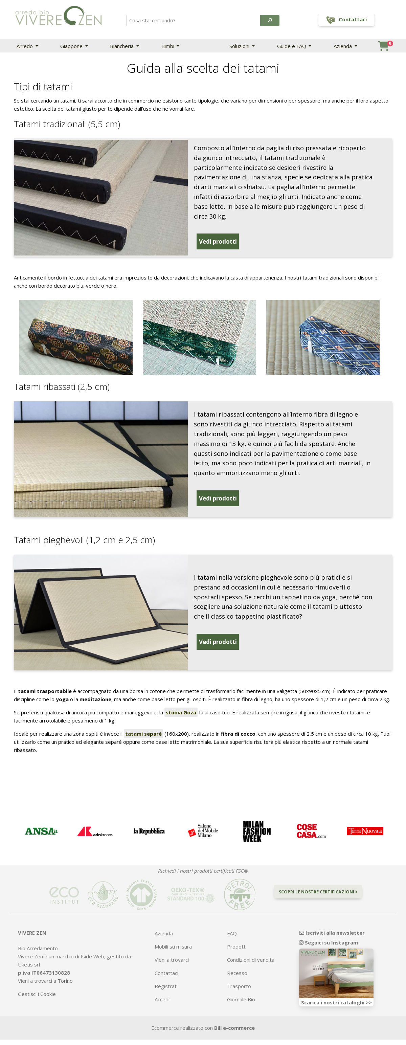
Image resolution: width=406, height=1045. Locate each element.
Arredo (25, 46)
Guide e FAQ (292, 46)
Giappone (72, 46)
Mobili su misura (173, 937)
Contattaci (166, 964)
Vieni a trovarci (172, 951)
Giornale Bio (241, 990)
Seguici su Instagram (328, 933)
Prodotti (237, 937)
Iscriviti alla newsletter (332, 923)
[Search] (194, 20)
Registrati (166, 977)
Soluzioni (240, 46)
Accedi (162, 990)
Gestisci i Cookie (37, 984)
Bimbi (168, 46)
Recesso (237, 964)
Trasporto (239, 977)
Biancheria (122, 46)
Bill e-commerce (234, 1019)
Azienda (343, 46)
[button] (269, 20)
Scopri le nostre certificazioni (318, 883)
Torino (65, 971)
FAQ (232, 924)
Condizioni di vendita (250, 951)
